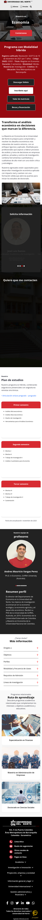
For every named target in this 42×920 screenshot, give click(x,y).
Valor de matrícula (21, 99)
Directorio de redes (21, 909)
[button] (31, 6)
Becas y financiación (21, 107)
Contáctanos (21, 33)
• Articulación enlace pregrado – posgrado (18, 395)
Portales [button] (24, 7)
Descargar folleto (21, 82)
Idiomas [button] (14, 7)
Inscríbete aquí (21, 90)
